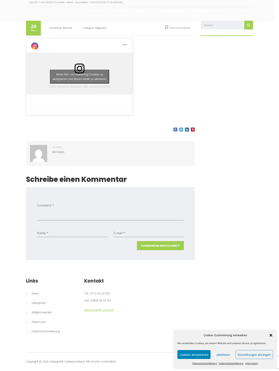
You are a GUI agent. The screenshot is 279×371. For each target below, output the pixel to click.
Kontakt (244, 10)
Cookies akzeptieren (194, 355)
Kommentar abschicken (159, 245)
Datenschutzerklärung (204, 363)
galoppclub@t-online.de (99, 310)
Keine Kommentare (178, 27)
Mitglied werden (42, 312)
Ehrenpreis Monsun (212, 10)
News (142, 10)
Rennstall (121, 10)
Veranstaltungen (171, 10)
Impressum (251, 363)
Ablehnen (223, 355)
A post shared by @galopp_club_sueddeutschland (79, 86)
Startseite (96, 10)
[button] (271, 335)
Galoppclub (39, 303)
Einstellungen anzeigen (254, 355)
